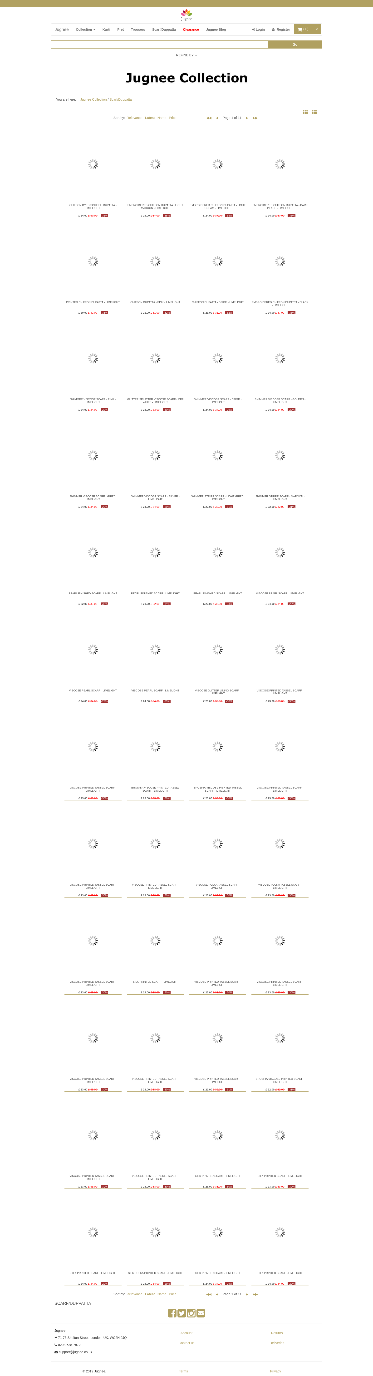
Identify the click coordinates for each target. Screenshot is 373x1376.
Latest (150, 118)
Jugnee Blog (216, 29)
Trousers (138, 29)
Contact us (187, 1343)
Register (283, 29)
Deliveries (277, 1343)
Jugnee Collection (93, 99)
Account (187, 1333)
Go (295, 44)
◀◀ (208, 118)
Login (260, 29)
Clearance (191, 29)
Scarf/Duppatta (164, 29)
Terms (183, 1371)
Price (173, 118)
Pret (120, 29)
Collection (85, 29)
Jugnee (62, 29)
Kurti (106, 29)
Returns (277, 1333)
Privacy (275, 1371)
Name (161, 118)
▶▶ (255, 118)
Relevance (134, 118)
